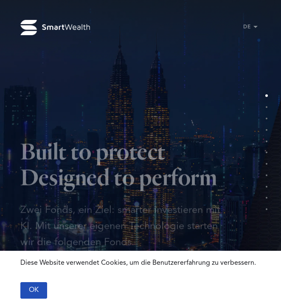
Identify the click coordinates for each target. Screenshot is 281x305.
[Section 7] (266, 164)
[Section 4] (266, 130)
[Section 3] (266, 118)
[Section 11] (266, 209)
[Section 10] (266, 198)
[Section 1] (266, 96)
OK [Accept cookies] (34, 290)
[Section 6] (266, 153)
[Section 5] (266, 141)
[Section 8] (266, 175)
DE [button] (246, 27)
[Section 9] (266, 187)
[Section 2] (266, 107)
